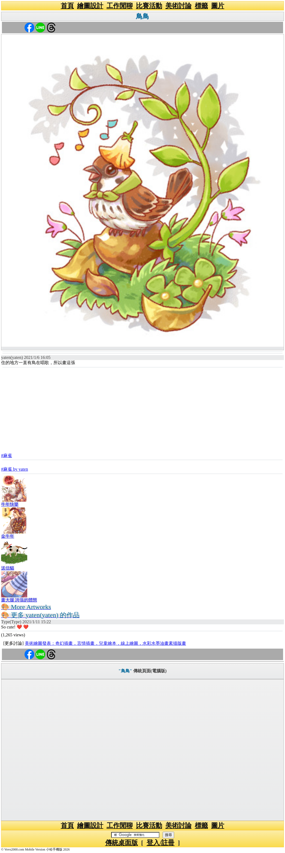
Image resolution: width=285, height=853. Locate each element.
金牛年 (7, 536)
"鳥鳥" (125, 671)
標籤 (201, 5)
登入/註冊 (161, 842)
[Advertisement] (142, 408)
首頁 (67, 5)
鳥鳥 (142, 16)
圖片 (217, 5)
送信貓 (7, 568)
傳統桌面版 (121, 842)
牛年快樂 (10, 504)
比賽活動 (149, 5)
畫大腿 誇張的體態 (19, 600)
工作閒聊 (120, 5)
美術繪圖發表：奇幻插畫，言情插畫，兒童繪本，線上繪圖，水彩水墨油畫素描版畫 (105, 643)
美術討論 (178, 5)
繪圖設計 (90, 5)
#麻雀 (6, 455)
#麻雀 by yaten (14, 469)
